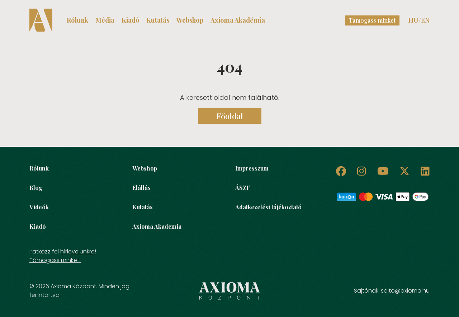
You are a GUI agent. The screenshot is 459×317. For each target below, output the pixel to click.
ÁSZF (242, 187)
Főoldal (229, 116)
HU (413, 20)
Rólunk (77, 20)
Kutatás (157, 20)
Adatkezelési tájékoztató (268, 207)
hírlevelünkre (77, 251)
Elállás (141, 187)
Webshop (189, 20)
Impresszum (252, 168)
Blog (35, 187)
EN (425, 20)
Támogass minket (372, 20)
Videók (39, 207)
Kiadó (130, 20)
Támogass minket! (55, 260)
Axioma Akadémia (237, 20)
